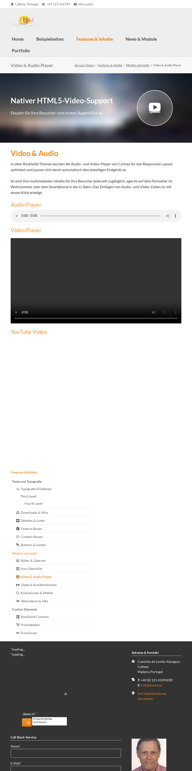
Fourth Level (34, 503)
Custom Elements (24, 609)
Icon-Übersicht (31, 569)
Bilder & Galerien (33, 560)
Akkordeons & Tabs (34, 601)
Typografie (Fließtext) (36, 489)
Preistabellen (30, 625)
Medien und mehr (137, 65)
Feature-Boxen (31, 529)
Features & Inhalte (110, 65)
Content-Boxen (32, 537)
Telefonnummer (22, 764)
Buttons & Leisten (33, 545)
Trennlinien (29, 633)
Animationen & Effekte (36, 593)
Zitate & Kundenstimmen (39, 585)
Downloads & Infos (34, 512)
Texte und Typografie (27, 481)
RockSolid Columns (35, 617)
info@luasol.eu (151, 685)
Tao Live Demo (84, 65)
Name (18, 729)
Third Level (28, 496)
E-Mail (18, 746)
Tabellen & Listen (33, 520)
